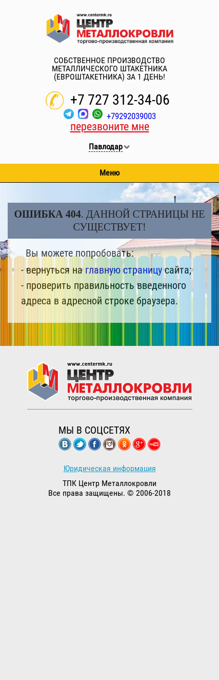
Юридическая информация (110, 468)
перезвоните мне (109, 126)
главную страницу (123, 270)
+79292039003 (131, 116)
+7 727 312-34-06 (120, 99)
